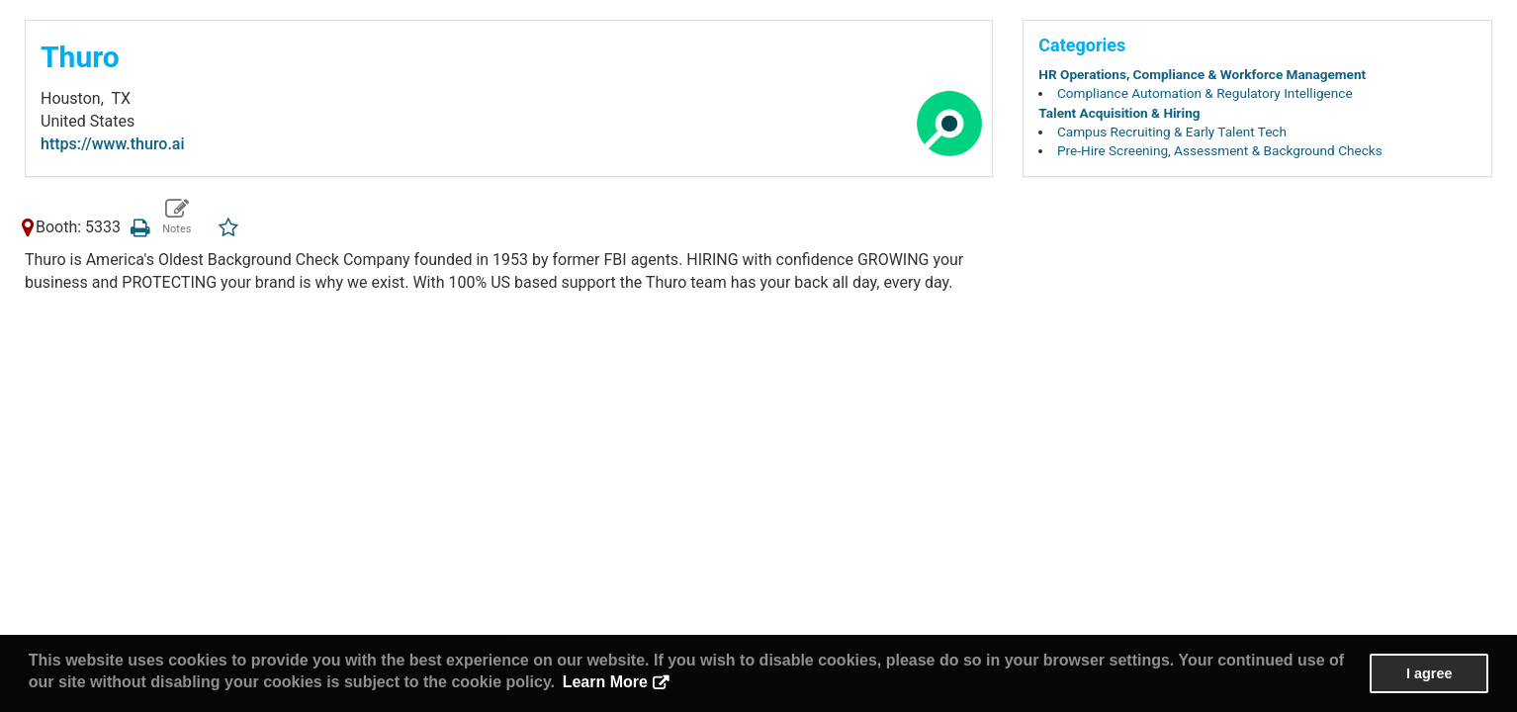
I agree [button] (1429, 673)
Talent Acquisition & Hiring (1119, 113)
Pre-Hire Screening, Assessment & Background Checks (1220, 150)
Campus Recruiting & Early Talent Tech (1172, 131)
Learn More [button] (605, 681)
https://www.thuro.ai (113, 143)
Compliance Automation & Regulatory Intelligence (1205, 93)
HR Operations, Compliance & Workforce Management (1202, 74)
